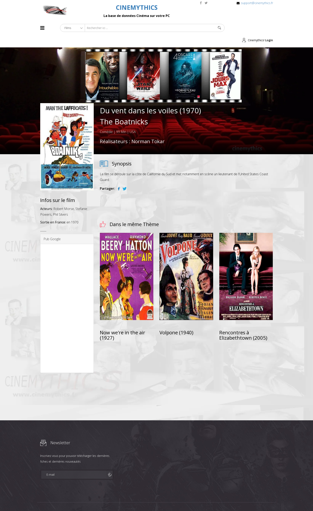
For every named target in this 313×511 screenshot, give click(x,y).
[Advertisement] (67, 296)
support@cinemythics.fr (257, 3)
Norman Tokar (148, 129)
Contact (109, 500)
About (41, 500)
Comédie (106, 119)
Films (52, 500)
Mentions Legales (88, 500)
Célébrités (66, 500)
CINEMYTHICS (137, 7)
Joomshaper (192, 500)
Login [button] (269, 28)
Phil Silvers (60, 202)
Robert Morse (63, 196)
